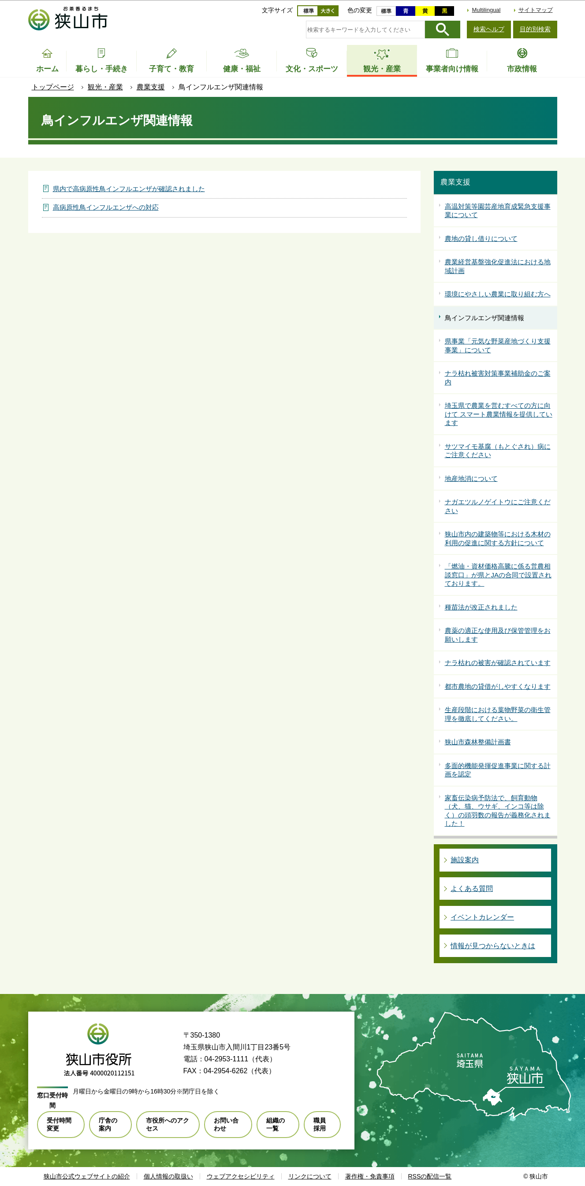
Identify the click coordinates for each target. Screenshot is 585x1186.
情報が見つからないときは (493, 946)
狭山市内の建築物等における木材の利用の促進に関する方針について (498, 538)
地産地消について (471, 478)
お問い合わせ (226, 1124)
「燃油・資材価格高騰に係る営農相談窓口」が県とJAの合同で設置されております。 (498, 574)
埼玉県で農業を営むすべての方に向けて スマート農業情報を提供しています (498, 414)
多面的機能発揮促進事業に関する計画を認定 (498, 770)
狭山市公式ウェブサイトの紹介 (87, 1176)
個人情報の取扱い (168, 1176)
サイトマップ (535, 10)
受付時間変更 (59, 1124)
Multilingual (486, 10)
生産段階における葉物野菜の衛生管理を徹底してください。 (498, 714)
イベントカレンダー (482, 917)
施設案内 (465, 860)
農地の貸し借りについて (481, 238)
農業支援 (151, 87)
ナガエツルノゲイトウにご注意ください (498, 506)
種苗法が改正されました (481, 607)
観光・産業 (105, 87)
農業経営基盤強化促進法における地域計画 (498, 266)
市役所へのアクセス (167, 1124)
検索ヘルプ (488, 29)
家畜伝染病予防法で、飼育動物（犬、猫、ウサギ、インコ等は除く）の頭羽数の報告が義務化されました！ (498, 811)
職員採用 (319, 1124)
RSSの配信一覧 (430, 1176)
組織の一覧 (275, 1124)
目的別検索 (535, 29)
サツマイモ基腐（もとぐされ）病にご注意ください (498, 451)
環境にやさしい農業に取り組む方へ (498, 294)
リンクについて (310, 1176)
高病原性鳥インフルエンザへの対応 (106, 207)
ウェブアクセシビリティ (241, 1176)
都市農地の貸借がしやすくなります (498, 686)
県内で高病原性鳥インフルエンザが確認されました (129, 188)
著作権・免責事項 (370, 1176)
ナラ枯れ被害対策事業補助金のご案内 (498, 377)
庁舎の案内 (108, 1124)
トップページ (53, 87)
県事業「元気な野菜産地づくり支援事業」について (498, 345)
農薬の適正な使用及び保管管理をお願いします (498, 635)
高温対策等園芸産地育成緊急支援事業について (498, 211)
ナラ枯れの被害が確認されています (498, 662)
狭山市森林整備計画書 (478, 742)
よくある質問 (472, 888)
